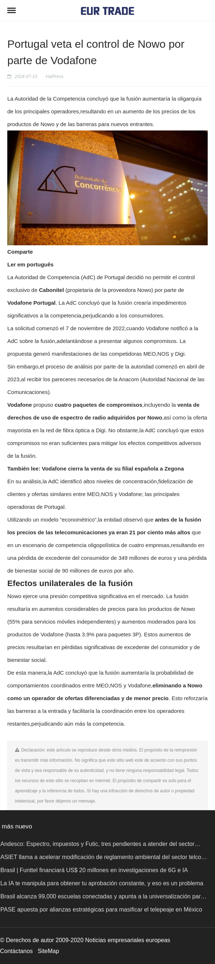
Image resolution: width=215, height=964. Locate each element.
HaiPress (55, 76)
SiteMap (48, 951)
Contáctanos (16, 951)
